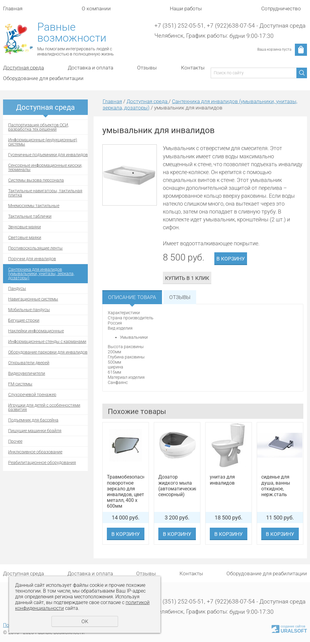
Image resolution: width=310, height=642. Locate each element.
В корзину (230, 259)
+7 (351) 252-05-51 (179, 25)
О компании (96, 8)
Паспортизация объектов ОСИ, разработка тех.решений (38, 127)
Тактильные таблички (29, 216)
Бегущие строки (23, 320)
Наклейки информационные (36, 330)
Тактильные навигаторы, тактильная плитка (45, 192)
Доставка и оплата (90, 68)
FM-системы (20, 384)
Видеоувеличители (26, 373)
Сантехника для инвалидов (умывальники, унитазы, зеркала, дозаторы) (41, 273)
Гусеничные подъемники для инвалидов (48, 154)
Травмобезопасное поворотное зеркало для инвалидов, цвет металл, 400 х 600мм (125, 491)
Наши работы (186, 8)
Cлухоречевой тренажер (32, 394)
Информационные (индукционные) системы (42, 141)
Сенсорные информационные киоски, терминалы (45, 167)
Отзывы (147, 68)
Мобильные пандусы (29, 309)
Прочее (15, 441)
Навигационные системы (33, 299)
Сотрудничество (281, 8)
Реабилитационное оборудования (42, 462)
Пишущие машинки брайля (34, 430)
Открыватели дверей (28, 362)
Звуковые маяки (24, 226)
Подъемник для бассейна (33, 420)
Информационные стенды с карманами (47, 341)
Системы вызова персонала (36, 180)
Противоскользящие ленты (35, 248)
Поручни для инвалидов (32, 258)
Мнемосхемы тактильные (33, 205)
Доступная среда (23, 68)
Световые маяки (24, 237)
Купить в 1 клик (187, 278)
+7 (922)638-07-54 (231, 25)
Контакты (193, 68)
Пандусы (17, 288)
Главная (12, 8)
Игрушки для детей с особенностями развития (44, 407)
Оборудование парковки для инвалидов (47, 352)
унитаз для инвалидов (222, 480)
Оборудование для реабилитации (43, 78)
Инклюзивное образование (35, 451)
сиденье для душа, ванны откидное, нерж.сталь (275, 485)
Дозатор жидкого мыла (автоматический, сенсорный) (177, 485)
